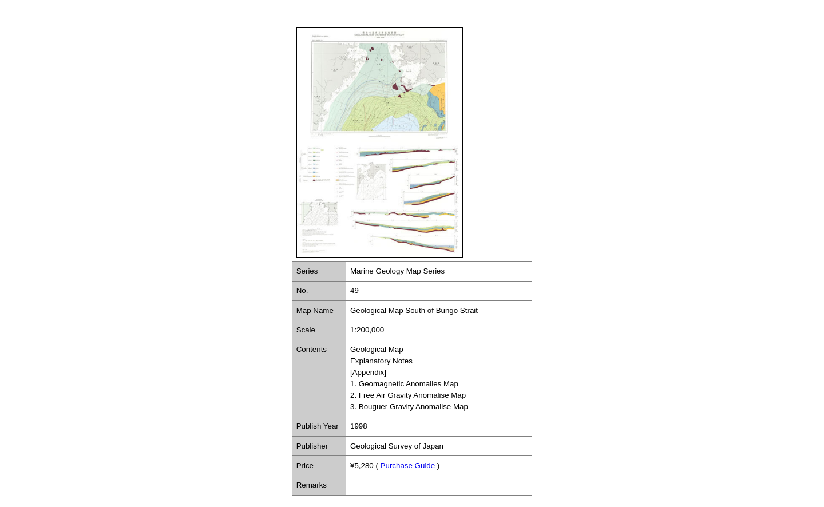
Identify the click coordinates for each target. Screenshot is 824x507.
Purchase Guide (408, 465)
